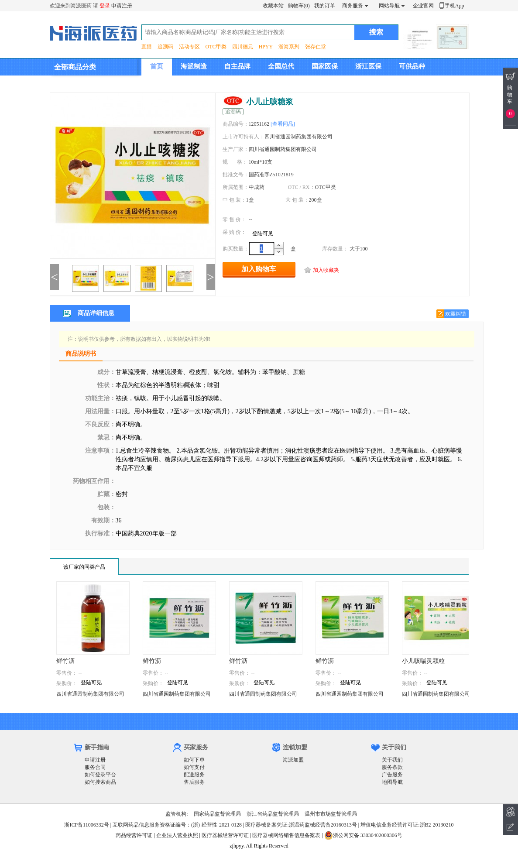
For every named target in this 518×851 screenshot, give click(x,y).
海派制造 (194, 66)
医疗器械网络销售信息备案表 (286, 835)
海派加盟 (293, 760)
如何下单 (194, 760)
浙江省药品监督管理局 (273, 814)
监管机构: (176, 814)
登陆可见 (262, 233)
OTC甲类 (216, 47)
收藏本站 (273, 6)
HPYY (266, 47)
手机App (454, 6)
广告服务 (392, 775)
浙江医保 (368, 66)
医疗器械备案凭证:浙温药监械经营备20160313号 (301, 825)
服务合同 (95, 767)
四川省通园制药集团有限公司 (283, 149)
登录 (104, 6)
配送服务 (194, 775)
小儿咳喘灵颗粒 (423, 661)
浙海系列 (288, 47)
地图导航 (392, 782)
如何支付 (194, 767)
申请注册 (121, 6)
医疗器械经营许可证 (225, 835)
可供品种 (412, 66)
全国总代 (281, 66)
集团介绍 (163, 83)
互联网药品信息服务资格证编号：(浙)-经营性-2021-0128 (177, 825)
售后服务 (194, 782)
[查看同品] (283, 124)
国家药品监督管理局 (217, 814)
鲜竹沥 (65, 661)
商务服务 (352, 6)
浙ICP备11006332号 (87, 825)
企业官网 (423, 6)
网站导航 (389, 6)
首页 (156, 66)
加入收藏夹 (326, 270)
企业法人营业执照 (177, 835)
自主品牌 (237, 66)
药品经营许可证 (134, 835)
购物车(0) (299, 6)
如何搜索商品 (100, 782)
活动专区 (189, 47)
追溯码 (165, 47)
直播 (146, 47)
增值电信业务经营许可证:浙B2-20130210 (406, 825)
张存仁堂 (315, 47)
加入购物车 (258, 269)
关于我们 (392, 760)
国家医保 (325, 66)
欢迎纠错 (455, 314)
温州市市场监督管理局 (331, 814)
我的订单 (324, 6)
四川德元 (242, 47)
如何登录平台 (100, 775)
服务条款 (392, 767)
